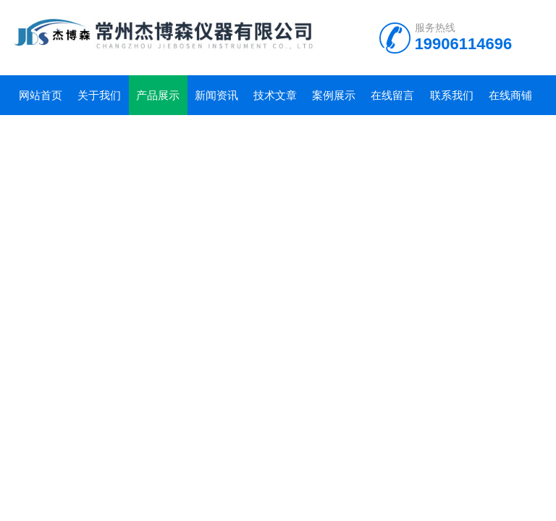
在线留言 (392, 95)
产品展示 (158, 95)
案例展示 (333, 95)
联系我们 (451, 95)
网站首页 (40, 95)
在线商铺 (510, 95)
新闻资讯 (216, 95)
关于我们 (99, 95)
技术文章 (275, 95)
